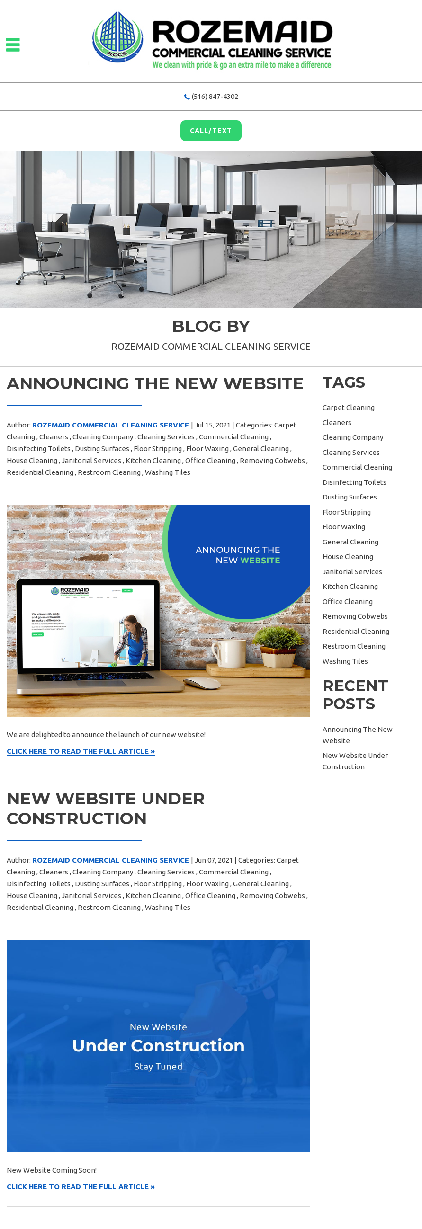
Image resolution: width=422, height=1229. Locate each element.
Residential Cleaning (40, 472)
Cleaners (53, 437)
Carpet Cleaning (349, 407)
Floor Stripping (158, 449)
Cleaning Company (102, 437)
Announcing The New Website (155, 383)
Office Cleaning (210, 460)
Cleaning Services (166, 437)
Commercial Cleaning (234, 437)
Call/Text (211, 130)
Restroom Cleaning (109, 472)
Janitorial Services (91, 460)
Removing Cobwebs (272, 460)
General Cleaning (261, 449)
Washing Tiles (167, 472)
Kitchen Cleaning (153, 460)
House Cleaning (32, 460)
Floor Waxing (207, 449)
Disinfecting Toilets (39, 449)
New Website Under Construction (106, 808)
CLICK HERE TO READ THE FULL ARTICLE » (81, 751)
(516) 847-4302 (215, 96)
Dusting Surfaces (102, 449)
